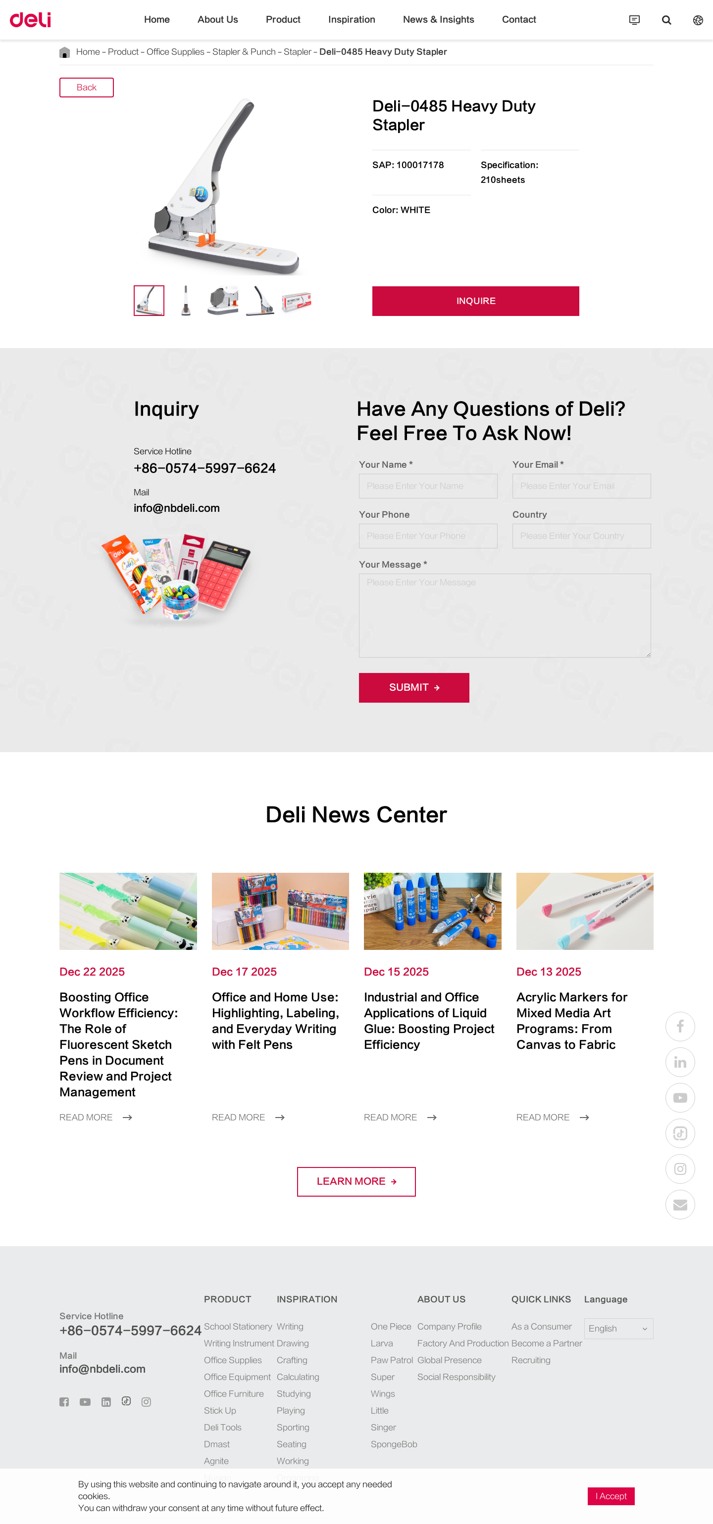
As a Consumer (534, 1295)
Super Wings (373, 1345)
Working (272, 1429)
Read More (92, 1085)
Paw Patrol (370, 1328)
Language (599, 1268)
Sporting (272, 1395)
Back (87, 88)
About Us (236, 27)
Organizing (276, 1446)
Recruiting (526, 1328)
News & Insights (426, 27)
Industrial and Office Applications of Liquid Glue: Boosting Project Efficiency (427, 1013)
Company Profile (442, 1295)
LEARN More (357, 1150)
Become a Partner (537, 1311)
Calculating (276, 1345)
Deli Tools (195, 1395)
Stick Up (193, 1379)
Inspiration (352, 27)
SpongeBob (371, 1379)
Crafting (271, 1328)
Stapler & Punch (214, 51)
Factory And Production (453, 1311)
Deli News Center (357, 815)
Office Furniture (205, 1362)
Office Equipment (207, 1345)
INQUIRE (475, 301)
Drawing (272, 1311)
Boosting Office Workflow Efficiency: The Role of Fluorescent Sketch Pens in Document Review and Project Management (126, 1029)
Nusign (190, 1446)
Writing (270, 1295)
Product (293, 27)
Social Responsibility (449, 1345)
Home (181, 27)
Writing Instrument (209, 1311)
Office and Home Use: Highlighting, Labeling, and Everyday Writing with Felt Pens (272, 1021)
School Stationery (207, 1295)
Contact (495, 27)
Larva (362, 1311)
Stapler (257, 51)
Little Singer (372, 1362)
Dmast (189, 1412)
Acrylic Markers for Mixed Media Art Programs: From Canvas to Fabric (575, 1013)
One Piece (369, 1295)
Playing (270, 1379)
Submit (411, 688)
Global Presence (441, 1328)
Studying (272, 1362)
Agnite (190, 1429)
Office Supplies (157, 51)
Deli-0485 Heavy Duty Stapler (322, 51)
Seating (270, 1412)
